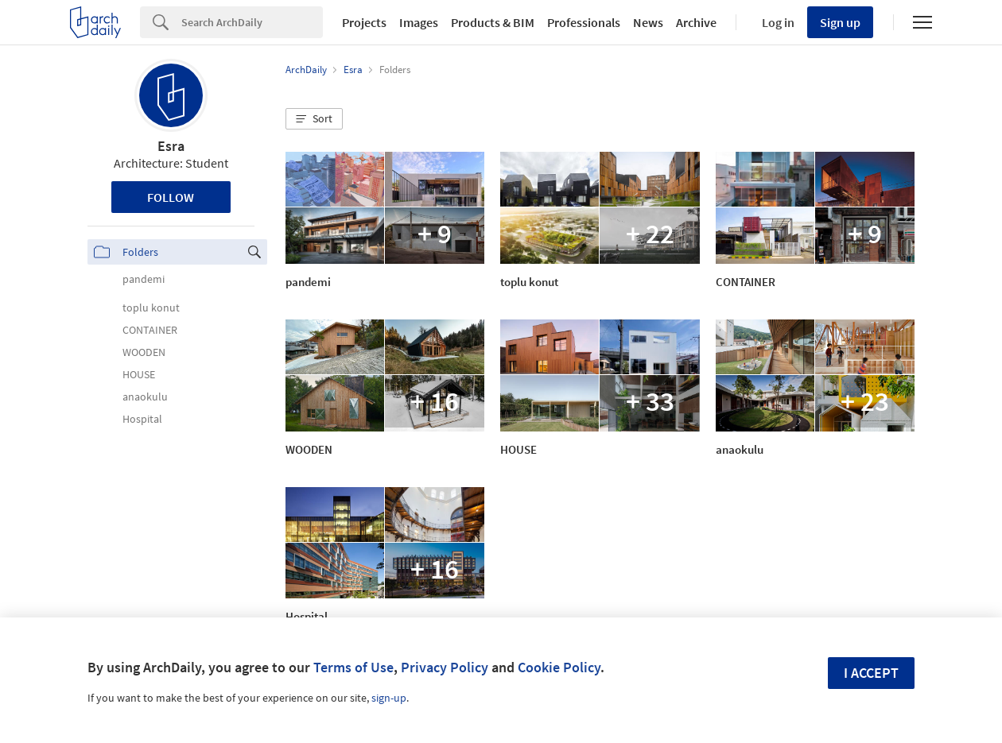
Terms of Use (353, 667)
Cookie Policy (559, 667)
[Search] (252, 22)
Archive (696, 22)
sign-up (388, 698)
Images (418, 22)
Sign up (840, 22)
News (648, 22)
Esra (170, 146)
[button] (314, 119)
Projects (364, 22)
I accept (871, 673)
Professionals (583, 22)
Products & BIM (492, 22)
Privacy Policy (444, 667)
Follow (170, 197)
